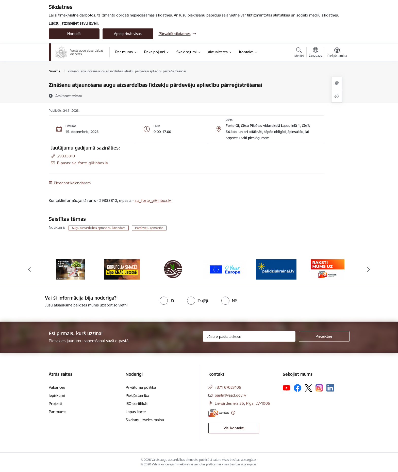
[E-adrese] (218, 413)
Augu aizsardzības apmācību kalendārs (98, 228)
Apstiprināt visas (128, 33)
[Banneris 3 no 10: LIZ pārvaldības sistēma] (173, 269)
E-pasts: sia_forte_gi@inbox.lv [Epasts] (82, 162)
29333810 (66, 156)
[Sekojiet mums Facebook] (297, 388)
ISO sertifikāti (137, 403)
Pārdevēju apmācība (149, 228)
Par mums (57, 411)
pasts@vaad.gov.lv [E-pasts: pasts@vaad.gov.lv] (230, 395)
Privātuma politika (141, 387)
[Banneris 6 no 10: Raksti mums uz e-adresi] (327, 269)
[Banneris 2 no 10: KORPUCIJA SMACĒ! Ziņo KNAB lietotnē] (122, 269)
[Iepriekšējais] (29, 269)
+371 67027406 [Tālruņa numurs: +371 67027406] (228, 387)
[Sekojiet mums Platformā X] (308, 388)
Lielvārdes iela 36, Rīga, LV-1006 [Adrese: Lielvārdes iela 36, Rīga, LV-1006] (242, 403)
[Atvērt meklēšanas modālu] (299, 53)
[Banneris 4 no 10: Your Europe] (225, 269)
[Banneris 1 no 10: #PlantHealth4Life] (70, 269)
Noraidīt (74, 33)
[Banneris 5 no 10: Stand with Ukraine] (276, 269)
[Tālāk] (368, 269)
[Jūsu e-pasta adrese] (249, 336)
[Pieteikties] (324, 336)
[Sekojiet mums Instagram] (319, 388)
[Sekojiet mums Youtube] (286, 388)
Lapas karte (136, 411)
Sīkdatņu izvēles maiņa (145, 419)
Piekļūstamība (137, 395)
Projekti (55, 403)
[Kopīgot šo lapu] (336, 96)
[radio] (167, 301)
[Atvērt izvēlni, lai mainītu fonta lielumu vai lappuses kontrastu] (337, 53)
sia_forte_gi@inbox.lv (153, 200)
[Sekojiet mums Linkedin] (330, 388)
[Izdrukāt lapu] (336, 83)
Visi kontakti (234, 428)
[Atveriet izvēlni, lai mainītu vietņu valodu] (315, 53)
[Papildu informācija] (233, 413)
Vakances (57, 387)
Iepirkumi (57, 395)
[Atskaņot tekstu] (68, 96)
